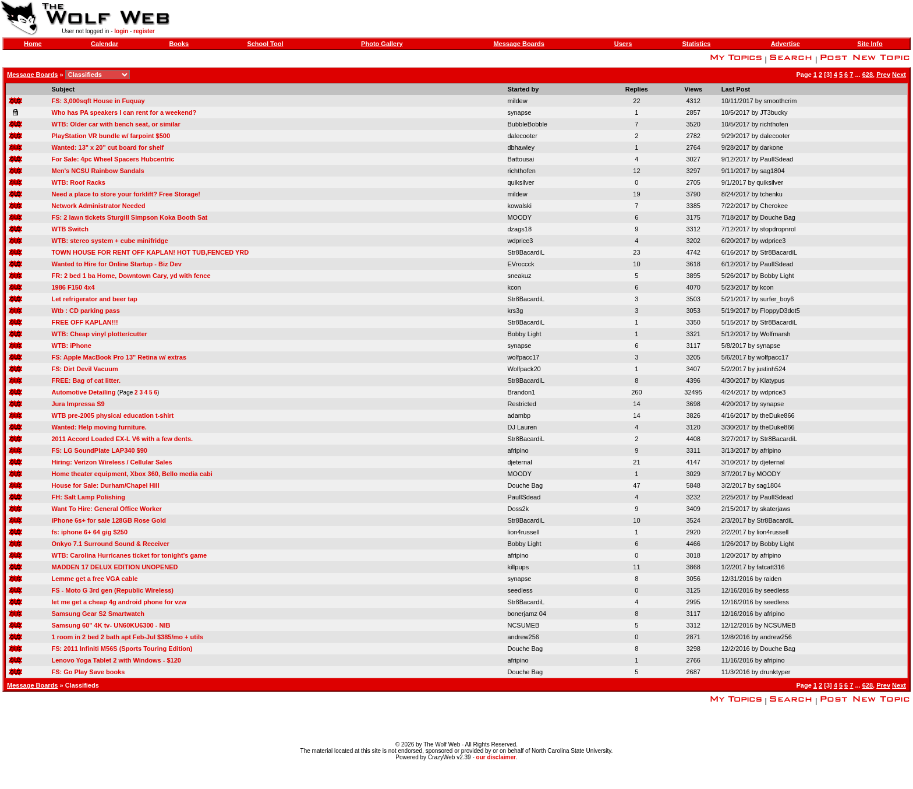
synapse (519, 112)
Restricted (521, 403)
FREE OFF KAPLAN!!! (85, 322)
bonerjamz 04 (526, 613)
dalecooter (522, 135)
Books (179, 43)
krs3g (515, 310)
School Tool (265, 43)
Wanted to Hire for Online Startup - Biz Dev (117, 263)
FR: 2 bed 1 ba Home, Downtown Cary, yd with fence (131, 275)
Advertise (785, 43)
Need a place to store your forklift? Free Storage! (126, 194)
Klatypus (772, 380)
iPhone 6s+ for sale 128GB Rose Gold (109, 520)
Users (623, 43)
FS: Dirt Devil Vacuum (85, 368)
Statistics (696, 43)
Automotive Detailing (84, 392)
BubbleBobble (527, 124)
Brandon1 (521, 392)
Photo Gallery (382, 43)
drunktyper (775, 671)
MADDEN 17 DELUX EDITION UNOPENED (115, 566)
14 (636, 403)
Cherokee (774, 205)
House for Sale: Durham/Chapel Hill (106, 485)
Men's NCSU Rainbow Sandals (98, 170)
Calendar (104, 43)
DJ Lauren (522, 427)
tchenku (771, 194)
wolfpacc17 (523, 357)
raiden (772, 578)
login (121, 31)
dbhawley (520, 147)
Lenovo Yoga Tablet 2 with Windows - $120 (116, 660)
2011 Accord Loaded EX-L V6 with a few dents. (122, 438)
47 (636, 485)
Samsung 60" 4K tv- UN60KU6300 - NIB (111, 625)
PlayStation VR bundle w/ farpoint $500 (111, 135)
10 (636, 263)
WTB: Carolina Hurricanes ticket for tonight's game (129, 555)
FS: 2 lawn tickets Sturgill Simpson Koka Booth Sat (130, 217)
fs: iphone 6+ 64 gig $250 (90, 532)
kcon (514, 287)
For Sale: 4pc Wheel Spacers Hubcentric (113, 159)
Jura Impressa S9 (78, 403)
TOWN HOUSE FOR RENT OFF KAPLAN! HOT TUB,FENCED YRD (150, 252)
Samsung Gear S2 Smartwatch (98, 613)
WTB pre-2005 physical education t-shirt (113, 415)
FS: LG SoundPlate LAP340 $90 (99, 450)
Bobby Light (777, 275)
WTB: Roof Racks (78, 182)
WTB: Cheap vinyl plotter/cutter (99, 333)
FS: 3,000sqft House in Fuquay (98, 100)
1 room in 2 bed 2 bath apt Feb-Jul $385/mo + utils (128, 636)
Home (33, 43)
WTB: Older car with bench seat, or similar (116, 124)
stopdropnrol (777, 229)
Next (899, 74)
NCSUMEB (523, 625)
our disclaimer (496, 757)
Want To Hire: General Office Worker (107, 508)
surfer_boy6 (777, 298)
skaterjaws (775, 508)
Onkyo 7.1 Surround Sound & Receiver (110, 543)
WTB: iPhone (71, 345)
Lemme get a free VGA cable (95, 578)
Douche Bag (777, 217)
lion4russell (523, 532)
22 (636, 100)
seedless (519, 590)
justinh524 (770, 368)
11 (636, 566)
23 (636, 252)
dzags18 (519, 229)
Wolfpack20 (523, 368)
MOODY (519, 217)
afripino (517, 450)
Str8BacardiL (525, 252)
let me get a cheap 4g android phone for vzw (119, 601)
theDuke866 (777, 415)
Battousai (520, 159)
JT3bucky (773, 112)
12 (636, 170)
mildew (517, 100)
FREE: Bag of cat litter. (86, 380)
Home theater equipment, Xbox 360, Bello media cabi (132, 473)
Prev (883, 74)
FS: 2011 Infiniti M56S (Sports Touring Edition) (122, 648)
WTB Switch (70, 229)
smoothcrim (780, 100)
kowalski (519, 205)
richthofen (774, 124)
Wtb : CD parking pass (86, 310)
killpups (518, 566)
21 (636, 462)
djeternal (519, 462)
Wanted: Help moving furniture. (99, 427)
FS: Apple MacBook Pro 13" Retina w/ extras (119, 357)
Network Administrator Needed (99, 205)
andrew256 (523, 636)
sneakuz (519, 275)
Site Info (869, 43)
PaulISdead (776, 159)
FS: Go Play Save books (88, 671)
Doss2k (518, 508)
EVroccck (520, 263)
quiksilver (520, 182)
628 (867, 74)
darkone (771, 147)
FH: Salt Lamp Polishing (89, 497)
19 (636, 194)
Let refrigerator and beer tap (94, 298)
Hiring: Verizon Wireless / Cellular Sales (112, 462)
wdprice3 (520, 240)
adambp (518, 415)
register (144, 31)
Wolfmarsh (775, 333)
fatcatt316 (770, 566)
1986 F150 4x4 (73, 287)
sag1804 (772, 170)
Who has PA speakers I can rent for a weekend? (124, 112)
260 (636, 392)
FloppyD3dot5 (780, 310)
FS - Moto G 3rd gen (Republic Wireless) (113, 590)
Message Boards (518, 43)
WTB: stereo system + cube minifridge (110, 240)
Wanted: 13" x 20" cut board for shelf (108, 147)
